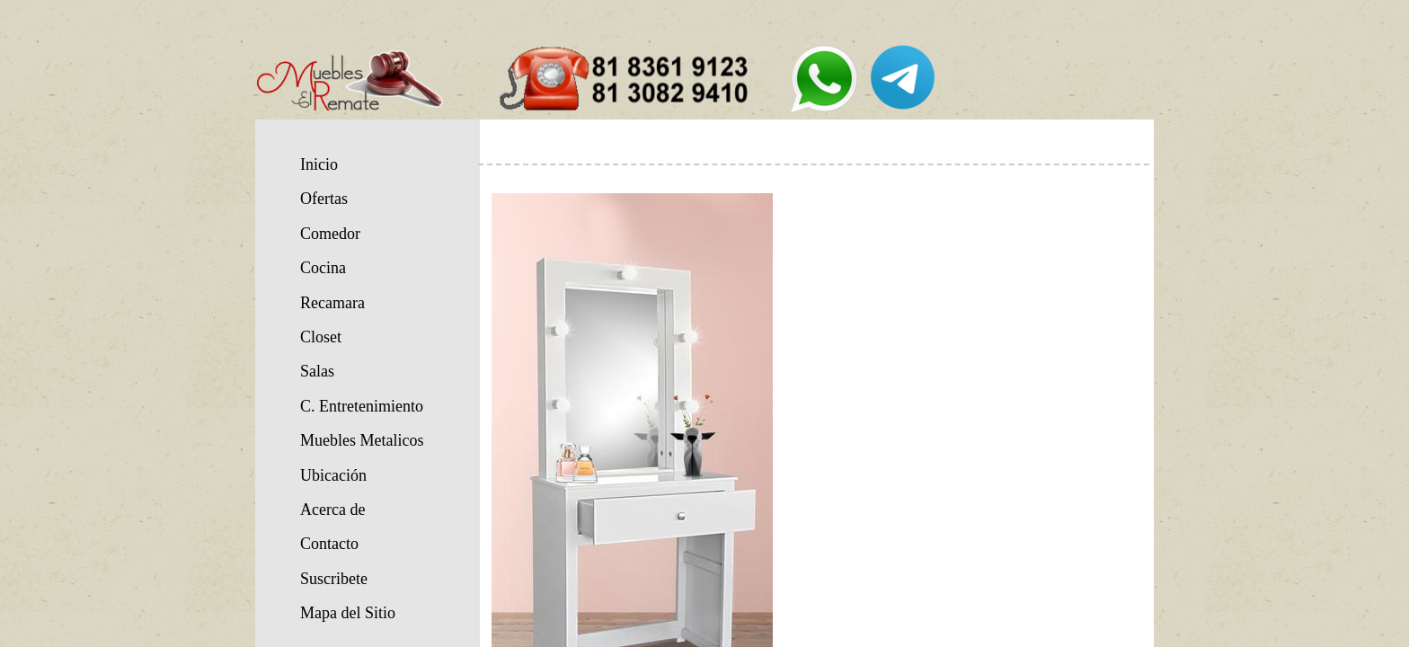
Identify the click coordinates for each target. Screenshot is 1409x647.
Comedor (330, 234)
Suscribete (334, 579)
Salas (317, 371)
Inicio (319, 164)
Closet (320, 337)
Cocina (323, 268)
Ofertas (324, 199)
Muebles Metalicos (361, 440)
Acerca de (332, 509)
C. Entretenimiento (361, 406)
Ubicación (333, 475)
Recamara (332, 303)
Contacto (329, 544)
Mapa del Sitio (347, 613)
